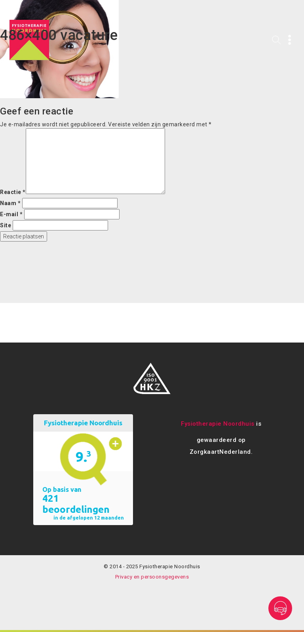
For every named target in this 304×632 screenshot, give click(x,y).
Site (5, 225)
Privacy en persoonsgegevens (152, 577)
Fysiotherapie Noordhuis (218, 423)
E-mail (11, 214)
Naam (10, 203)
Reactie (13, 192)
